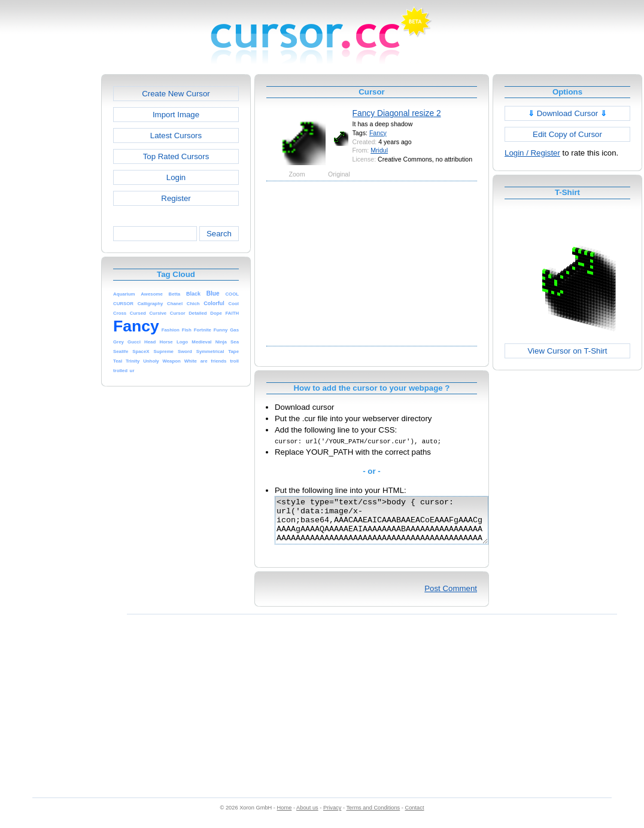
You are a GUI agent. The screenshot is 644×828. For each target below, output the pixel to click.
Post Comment (450, 597)
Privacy (332, 817)
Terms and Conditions (373, 817)
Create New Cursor (176, 93)
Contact (414, 817)
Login (176, 177)
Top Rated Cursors (176, 156)
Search (219, 233)
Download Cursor (567, 113)
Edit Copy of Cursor (567, 134)
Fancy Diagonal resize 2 (397, 113)
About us (307, 817)
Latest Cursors (176, 135)
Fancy (378, 132)
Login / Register (532, 152)
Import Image (176, 114)
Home (284, 817)
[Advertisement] (50, 253)
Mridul (379, 150)
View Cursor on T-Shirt (567, 350)
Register (175, 198)
